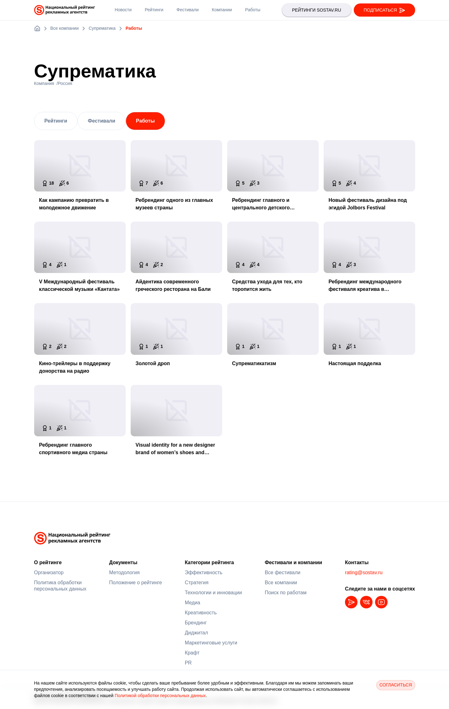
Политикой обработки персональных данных (160, 695)
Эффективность (203, 572)
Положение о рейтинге (135, 582)
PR (188, 662)
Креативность (201, 612)
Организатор (49, 572)
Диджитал (196, 632)
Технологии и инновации (213, 592)
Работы (145, 120)
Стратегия (197, 582)
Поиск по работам (285, 592)
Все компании (281, 582)
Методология (124, 572)
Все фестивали (282, 572)
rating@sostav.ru (364, 572)
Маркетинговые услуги (211, 642)
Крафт (192, 652)
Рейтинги (55, 120)
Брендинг (196, 622)
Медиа (192, 602)
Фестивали (101, 120)
